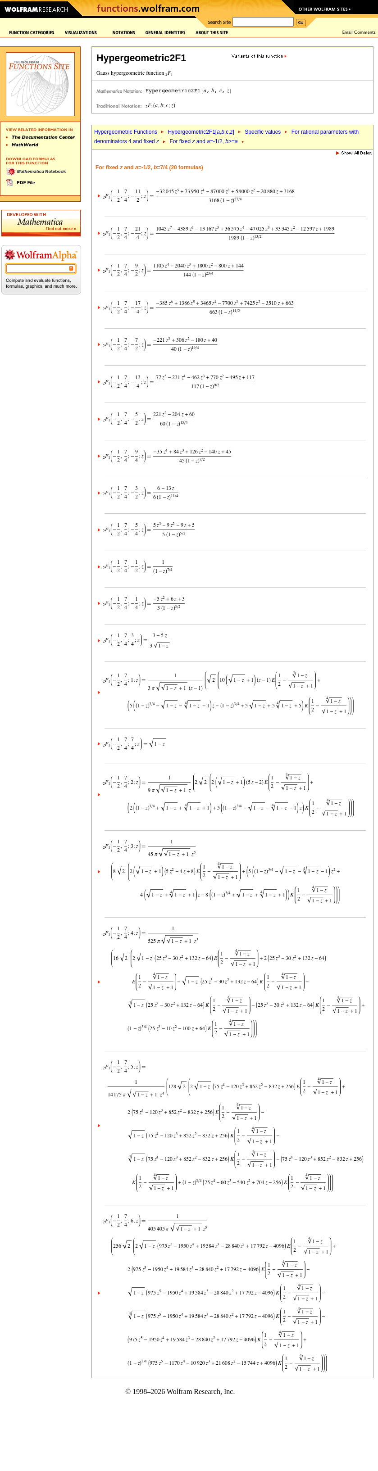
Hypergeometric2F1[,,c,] (201, 132)
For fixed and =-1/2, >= (204, 141)
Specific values (263, 132)
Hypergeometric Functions (125, 132)
